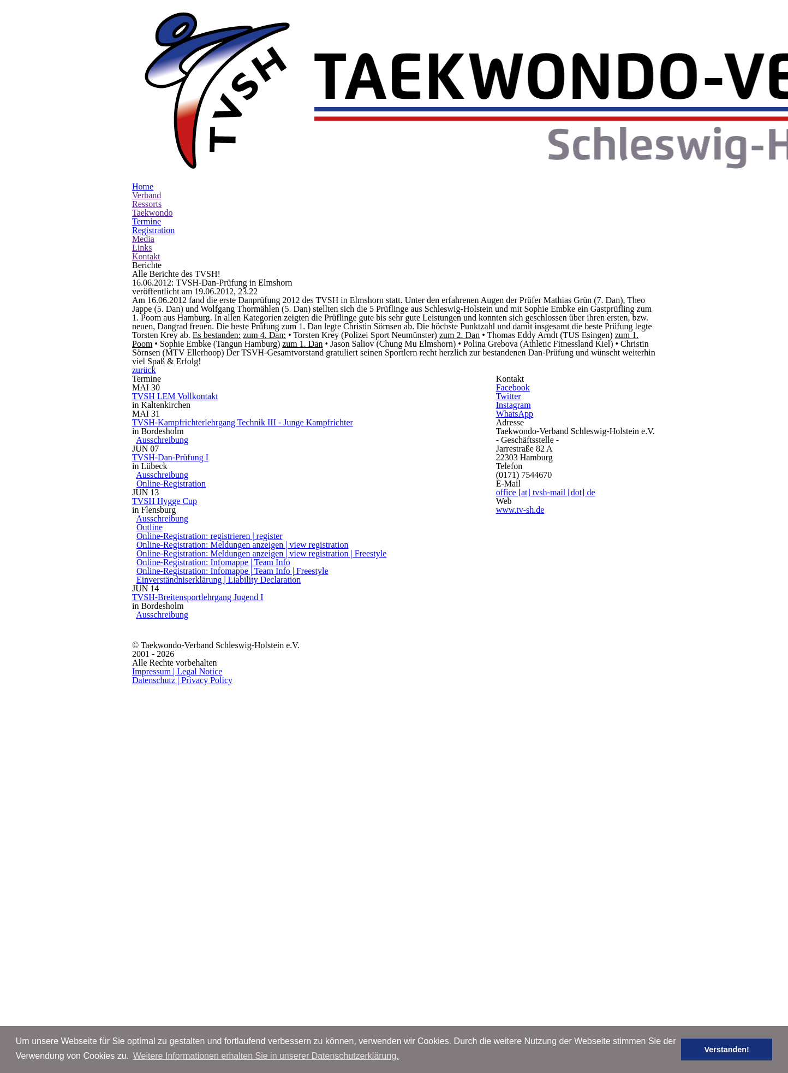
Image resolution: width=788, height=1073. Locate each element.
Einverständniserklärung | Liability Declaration (265, 831)
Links (535, 122)
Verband (252, 122)
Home (210, 122)
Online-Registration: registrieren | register (252, 764)
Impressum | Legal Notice (495, 959)
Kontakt (575, 122)
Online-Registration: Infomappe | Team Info (256, 804)
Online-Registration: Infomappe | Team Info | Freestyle (272, 818)
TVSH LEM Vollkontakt (226, 529)
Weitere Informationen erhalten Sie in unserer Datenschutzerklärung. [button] (266, 1055)
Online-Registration (219, 677)
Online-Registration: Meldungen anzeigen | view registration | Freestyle (297, 791)
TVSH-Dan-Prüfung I (222, 636)
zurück (399, 454)
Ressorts (297, 122)
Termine (398, 122)
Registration (449, 122)
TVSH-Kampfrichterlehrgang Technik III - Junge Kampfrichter (302, 576)
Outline (206, 751)
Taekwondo (347, 122)
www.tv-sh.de (571, 734)
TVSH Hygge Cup (215, 711)
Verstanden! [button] (734, 1049)
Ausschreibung (218, 603)
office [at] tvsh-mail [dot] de (592, 700)
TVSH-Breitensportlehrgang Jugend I (255, 864)
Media (497, 122)
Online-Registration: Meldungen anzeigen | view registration (281, 777)
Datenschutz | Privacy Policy (594, 959)
